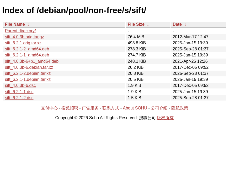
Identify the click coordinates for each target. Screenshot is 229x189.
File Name (15, 24)
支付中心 (49, 108)
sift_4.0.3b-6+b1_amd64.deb (31, 61)
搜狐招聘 (69, 108)
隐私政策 (179, 108)
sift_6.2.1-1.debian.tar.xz (28, 79)
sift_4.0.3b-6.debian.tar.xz (29, 67)
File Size (136, 24)
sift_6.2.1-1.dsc (19, 92)
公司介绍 (159, 108)
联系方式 (110, 108)
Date (177, 24)
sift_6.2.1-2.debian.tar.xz (28, 73)
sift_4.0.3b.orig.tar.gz (24, 37)
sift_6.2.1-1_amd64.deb (27, 55)
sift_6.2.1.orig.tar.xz (23, 43)
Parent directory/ (20, 31)
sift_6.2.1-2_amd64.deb (27, 49)
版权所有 (165, 118)
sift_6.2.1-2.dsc (19, 98)
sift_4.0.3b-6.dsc (20, 85)
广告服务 (90, 108)
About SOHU (135, 108)
